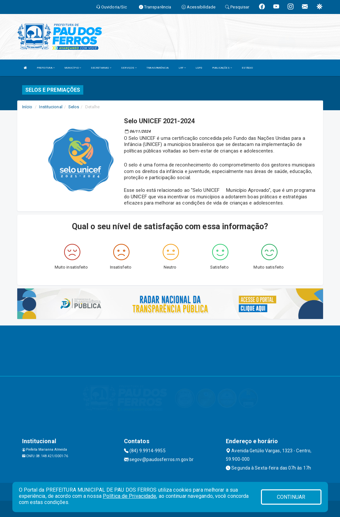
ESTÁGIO (247, 67)
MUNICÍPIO (72, 67)
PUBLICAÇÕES (222, 67)
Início (27, 106)
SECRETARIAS (101, 67)
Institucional (50, 106)
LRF (182, 67)
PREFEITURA (46, 67)
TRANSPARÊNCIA (157, 67)
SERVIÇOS (129, 67)
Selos (73, 106)
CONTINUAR (291, 497)
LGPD (199, 67)
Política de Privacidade (129, 496)
